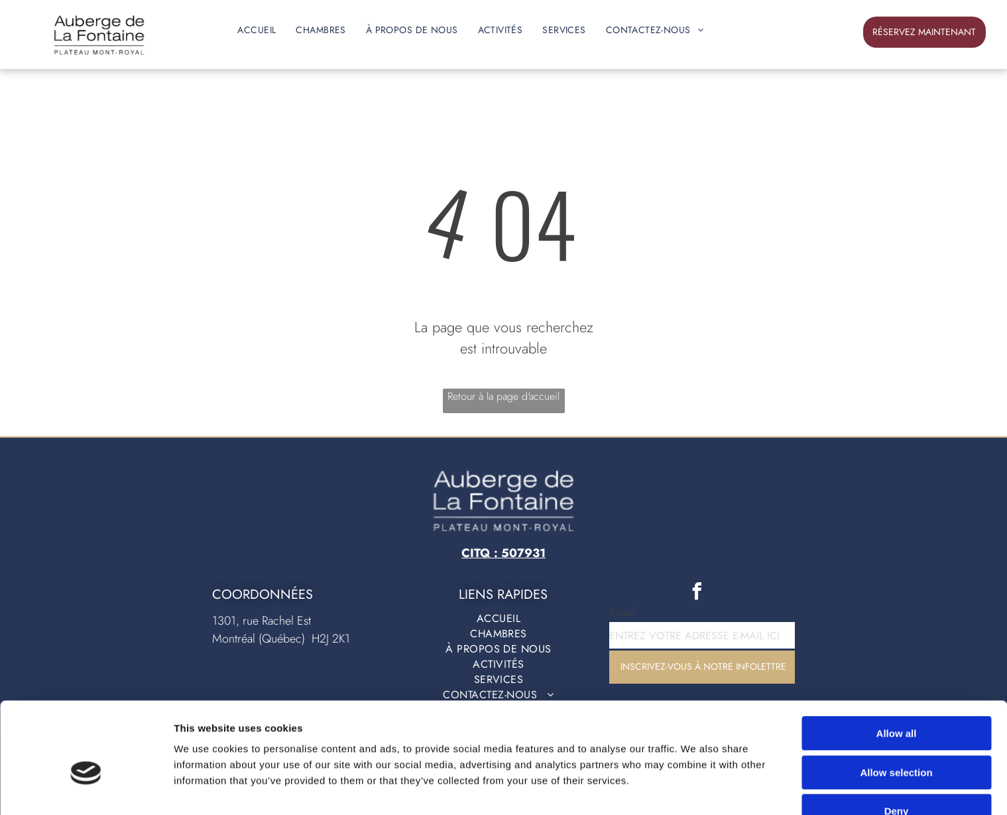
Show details (696, 788)
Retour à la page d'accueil (503, 396)
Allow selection (896, 702)
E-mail (621, 612)
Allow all (896, 663)
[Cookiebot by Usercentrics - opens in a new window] (86, 789)
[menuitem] (256, 30)
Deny (896, 741)
